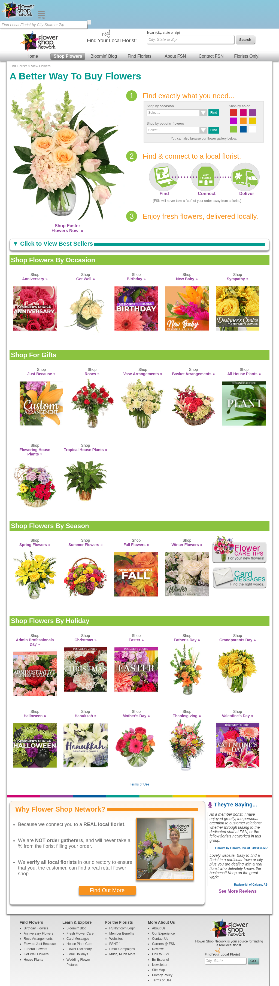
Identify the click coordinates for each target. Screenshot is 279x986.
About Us (158, 900)
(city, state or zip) (163, 4)
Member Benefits (121, 905)
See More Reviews (238, 862)
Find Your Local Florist (222, 926)
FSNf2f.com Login (122, 900)
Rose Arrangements (38, 910)
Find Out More (107, 862)
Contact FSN (211, 27)
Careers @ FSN (163, 915)
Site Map (158, 941)
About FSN (175, 27)
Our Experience (163, 905)
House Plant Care (79, 915)
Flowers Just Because (40, 915)
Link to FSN (160, 926)
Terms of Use (139, 756)
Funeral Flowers (35, 920)
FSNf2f (114, 915)
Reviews (158, 920)
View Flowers (40, 37)
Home (32, 27)
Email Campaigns (122, 920)
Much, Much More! (122, 926)
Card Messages (77, 910)
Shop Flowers (68, 27)
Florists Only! (246, 27)
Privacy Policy (162, 946)
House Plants (33, 931)
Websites (116, 910)
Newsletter (160, 936)
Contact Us (160, 910)
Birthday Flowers (36, 900)
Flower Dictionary (79, 920)
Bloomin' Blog (103, 27)
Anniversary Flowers (38, 905)
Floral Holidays (77, 926)
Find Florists (139, 27)
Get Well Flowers (36, 926)
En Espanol (160, 931)
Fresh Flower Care (79, 905)
